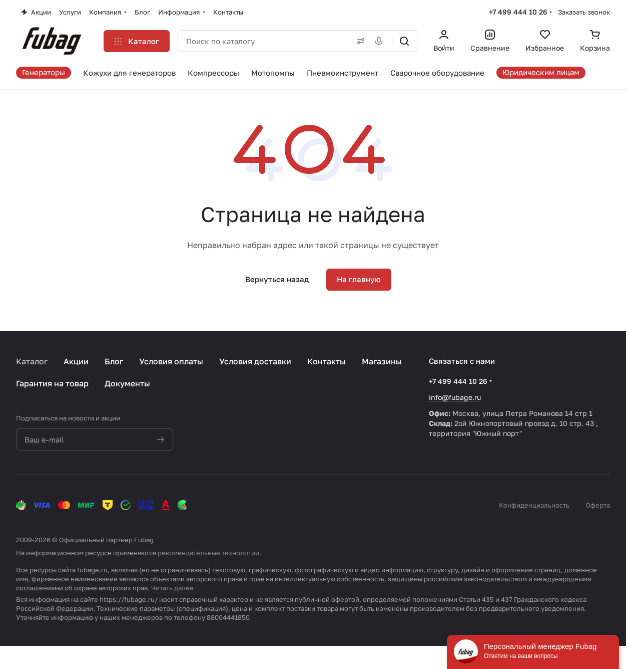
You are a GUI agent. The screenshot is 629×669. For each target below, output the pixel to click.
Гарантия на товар (52, 383)
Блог (114, 361)
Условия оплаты (171, 361)
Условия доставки (255, 361)
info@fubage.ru (455, 397)
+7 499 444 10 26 (518, 12)
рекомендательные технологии (208, 553)
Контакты (326, 361)
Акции (76, 361)
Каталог (32, 361)
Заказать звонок (584, 12)
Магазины (382, 361)
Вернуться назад (277, 279)
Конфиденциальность (534, 505)
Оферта (597, 505)
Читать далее (172, 588)
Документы (127, 383)
